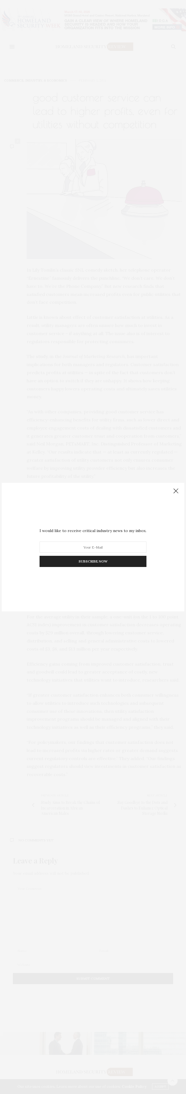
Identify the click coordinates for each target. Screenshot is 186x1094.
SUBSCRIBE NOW (93, 561)
